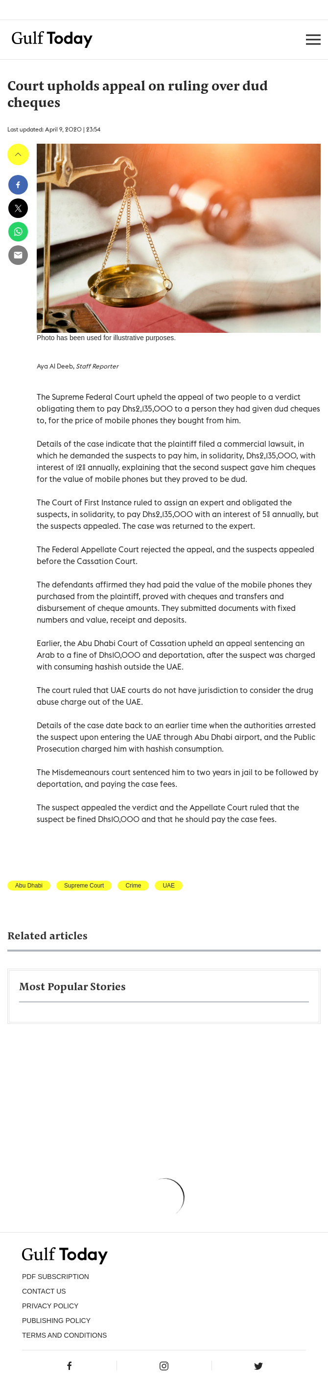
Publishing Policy (56, 1320)
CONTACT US (44, 1291)
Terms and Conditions (64, 1335)
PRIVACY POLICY (50, 1306)
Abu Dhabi (29, 886)
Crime (133, 886)
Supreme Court (84, 886)
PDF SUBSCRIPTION (55, 1276)
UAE (169, 886)
